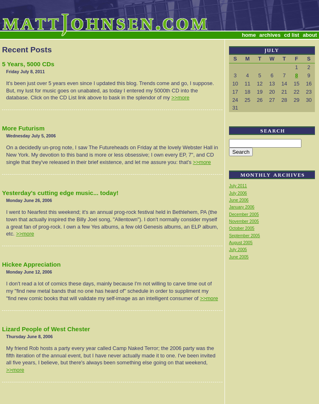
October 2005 (241, 228)
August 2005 (240, 242)
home (249, 35)
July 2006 (238, 193)
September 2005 (244, 235)
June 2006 (239, 200)
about (310, 35)
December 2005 (244, 214)
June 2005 (239, 257)
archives (270, 35)
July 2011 (238, 186)
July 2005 (238, 249)
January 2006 (241, 207)
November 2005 (244, 221)
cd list (291, 35)
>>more (180, 97)
